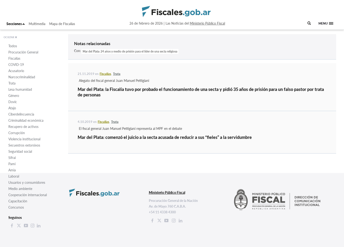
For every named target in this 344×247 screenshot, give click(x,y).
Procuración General (23, 52)
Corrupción (16, 133)
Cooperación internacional (27, 195)
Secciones (15, 24)
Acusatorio (16, 71)
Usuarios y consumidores (26, 182)
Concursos (16, 207)
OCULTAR (10, 37)
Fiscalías (14, 58)
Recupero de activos (23, 127)
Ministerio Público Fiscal (207, 23)
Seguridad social (20, 151)
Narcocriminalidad (21, 77)
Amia (12, 170)
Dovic (12, 102)
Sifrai (12, 158)
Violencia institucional (24, 139)
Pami (12, 164)
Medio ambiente (20, 189)
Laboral (13, 176)
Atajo (12, 108)
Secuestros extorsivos (24, 145)
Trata (12, 83)
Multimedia (37, 24)
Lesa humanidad (20, 89)
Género (13, 96)
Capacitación (17, 201)
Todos (12, 46)
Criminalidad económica (25, 120)
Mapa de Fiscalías (62, 24)
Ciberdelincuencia (21, 114)
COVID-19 (16, 65)
